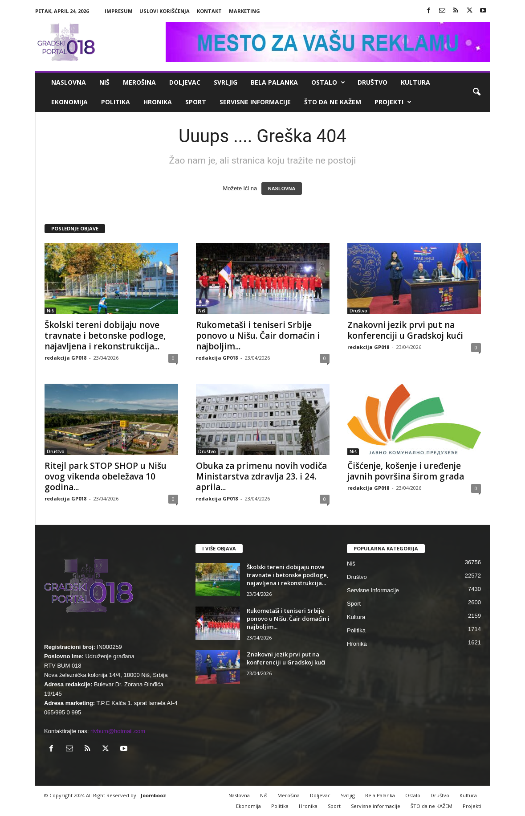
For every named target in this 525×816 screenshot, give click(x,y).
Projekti (392, 102)
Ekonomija (69, 102)
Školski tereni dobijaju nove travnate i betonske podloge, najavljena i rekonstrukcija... (105, 335)
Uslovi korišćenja (164, 11)
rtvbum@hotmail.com (117, 731)
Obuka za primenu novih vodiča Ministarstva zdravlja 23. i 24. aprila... (261, 476)
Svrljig (225, 82)
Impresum (119, 11)
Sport (195, 102)
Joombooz (153, 795)
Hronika (157, 102)
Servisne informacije (255, 102)
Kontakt (209, 11)
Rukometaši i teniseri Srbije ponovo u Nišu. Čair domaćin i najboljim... (258, 335)
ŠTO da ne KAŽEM (332, 102)
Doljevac (184, 82)
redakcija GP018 (65, 357)
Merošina (139, 82)
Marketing (244, 11)
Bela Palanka (274, 82)
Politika (115, 102)
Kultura (415, 82)
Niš (104, 82)
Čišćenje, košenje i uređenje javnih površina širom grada (405, 471)
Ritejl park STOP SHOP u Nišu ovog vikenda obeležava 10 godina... (106, 476)
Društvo (372, 82)
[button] (476, 92)
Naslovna (68, 82)
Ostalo (328, 82)
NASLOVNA (282, 188)
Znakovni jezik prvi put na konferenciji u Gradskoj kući (405, 330)
